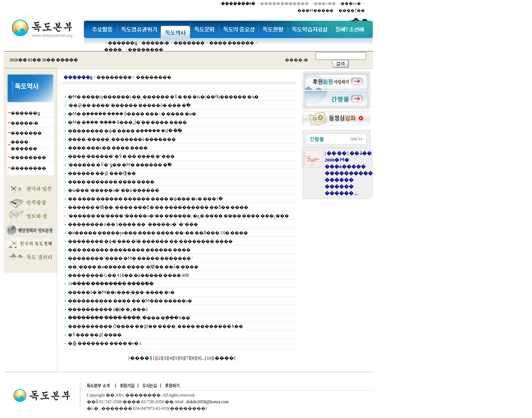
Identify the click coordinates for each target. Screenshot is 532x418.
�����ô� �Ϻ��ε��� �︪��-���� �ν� (121, 292)
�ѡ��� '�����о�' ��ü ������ (113, 190)
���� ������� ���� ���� (111, 181)
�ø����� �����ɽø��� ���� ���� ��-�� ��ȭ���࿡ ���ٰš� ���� (158, 232)
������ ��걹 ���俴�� (102, 173)
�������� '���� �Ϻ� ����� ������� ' (130, 258)
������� (189, 42)
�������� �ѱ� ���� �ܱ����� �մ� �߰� (125, 130)
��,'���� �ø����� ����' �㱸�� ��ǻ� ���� (133, 266)
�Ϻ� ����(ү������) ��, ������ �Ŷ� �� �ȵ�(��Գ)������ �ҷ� (163, 96)
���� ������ (231, 42)
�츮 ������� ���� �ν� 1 (104, 343)
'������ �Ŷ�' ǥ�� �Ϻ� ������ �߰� (120, 164)
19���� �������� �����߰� (111, 283)
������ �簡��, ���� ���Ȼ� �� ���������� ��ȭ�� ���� (158, 207)
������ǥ (122, 42)
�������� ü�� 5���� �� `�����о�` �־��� (133, 224)
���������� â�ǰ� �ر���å (108, 309)
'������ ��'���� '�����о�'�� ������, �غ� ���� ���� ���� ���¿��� (178, 215)
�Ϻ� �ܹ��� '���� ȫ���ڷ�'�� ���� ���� (127, 122)
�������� (145, 49)
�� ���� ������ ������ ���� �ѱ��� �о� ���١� (145, 198)
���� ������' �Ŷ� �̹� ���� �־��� (121, 156)
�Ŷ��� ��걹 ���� (95, 334)
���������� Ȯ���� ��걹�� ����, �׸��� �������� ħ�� (155, 326)
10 (209, 358)
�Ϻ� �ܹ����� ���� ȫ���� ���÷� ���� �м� (132, 113)
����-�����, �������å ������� (122, 139)
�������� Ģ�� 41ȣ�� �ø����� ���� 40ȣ (128, 275)
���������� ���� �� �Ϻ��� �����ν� (130, 300)
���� (113, 49)
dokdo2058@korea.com (207, 401)
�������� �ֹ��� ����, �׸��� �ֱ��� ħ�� (129, 317)
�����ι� (155, 42)
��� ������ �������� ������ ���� (129, 249)
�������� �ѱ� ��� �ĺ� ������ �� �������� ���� (150, 241)
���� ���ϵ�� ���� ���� (108, 147)
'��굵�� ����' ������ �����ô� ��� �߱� (129, 105)
